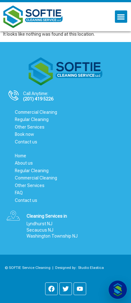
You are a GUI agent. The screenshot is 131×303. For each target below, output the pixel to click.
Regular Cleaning (32, 119)
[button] (121, 16)
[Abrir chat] (117, 289)
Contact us (26, 141)
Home (20, 155)
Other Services (30, 127)
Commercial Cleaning (36, 112)
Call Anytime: (35, 93)
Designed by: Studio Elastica (79, 267)
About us (24, 163)
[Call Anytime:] (14, 95)
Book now (24, 134)
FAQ (19, 192)
